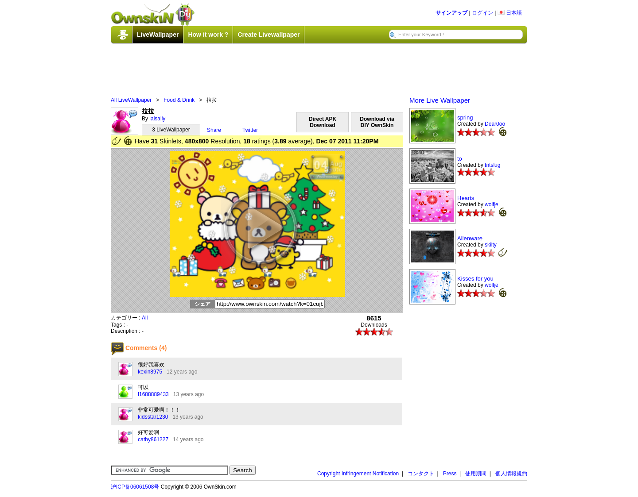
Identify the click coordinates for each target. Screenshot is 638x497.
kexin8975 (150, 372)
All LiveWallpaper (131, 100)
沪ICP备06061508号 (135, 487)
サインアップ (451, 13)
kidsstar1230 (153, 417)
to (459, 158)
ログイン (482, 13)
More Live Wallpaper (439, 100)
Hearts (465, 198)
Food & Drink (179, 100)
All (145, 318)
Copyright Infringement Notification (358, 473)
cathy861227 (153, 439)
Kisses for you (475, 278)
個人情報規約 (511, 473)
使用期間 (475, 473)
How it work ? (208, 34)
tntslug (492, 165)
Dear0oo (495, 124)
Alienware (469, 238)
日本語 (510, 13)
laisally (157, 119)
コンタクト (421, 473)
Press (450, 473)
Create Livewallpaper (268, 34)
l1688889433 (153, 394)
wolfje (491, 204)
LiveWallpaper (158, 34)
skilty (491, 245)
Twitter (250, 130)
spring (465, 117)
